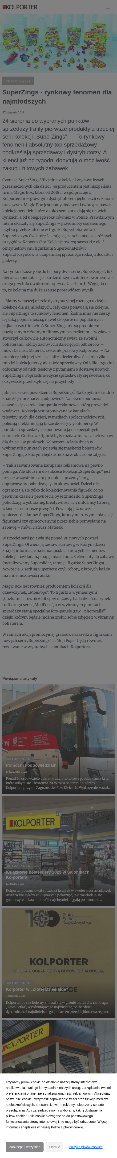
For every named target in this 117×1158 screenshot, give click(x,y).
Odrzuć (54, 1147)
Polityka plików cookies (85, 1147)
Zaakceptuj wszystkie (24, 1147)
